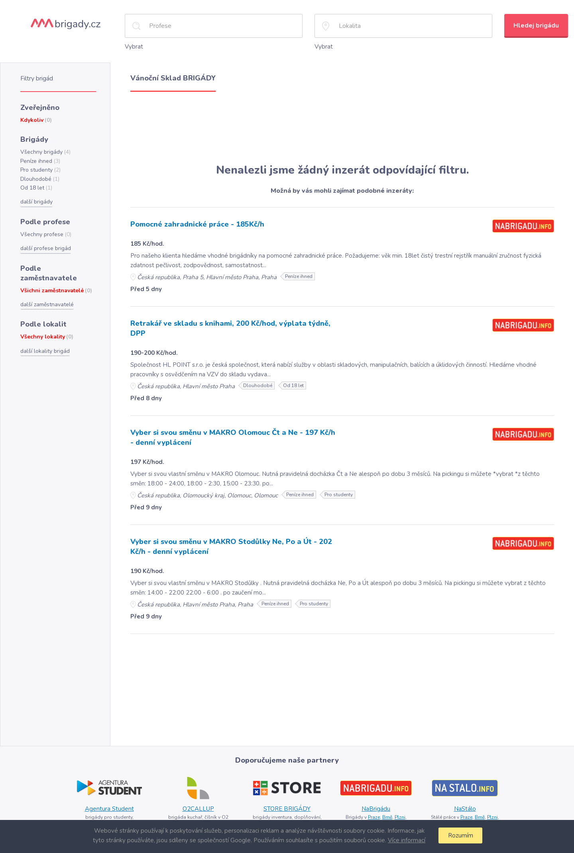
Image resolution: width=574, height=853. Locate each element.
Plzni (400, 813)
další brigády (36, 198)
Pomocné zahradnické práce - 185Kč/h (195, 223)
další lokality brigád (44, 334)
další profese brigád (44, 243)
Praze (373, 813)
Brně (387, 813)
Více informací (405, 840)
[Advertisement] (342, 127)
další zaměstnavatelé (46, 289)
